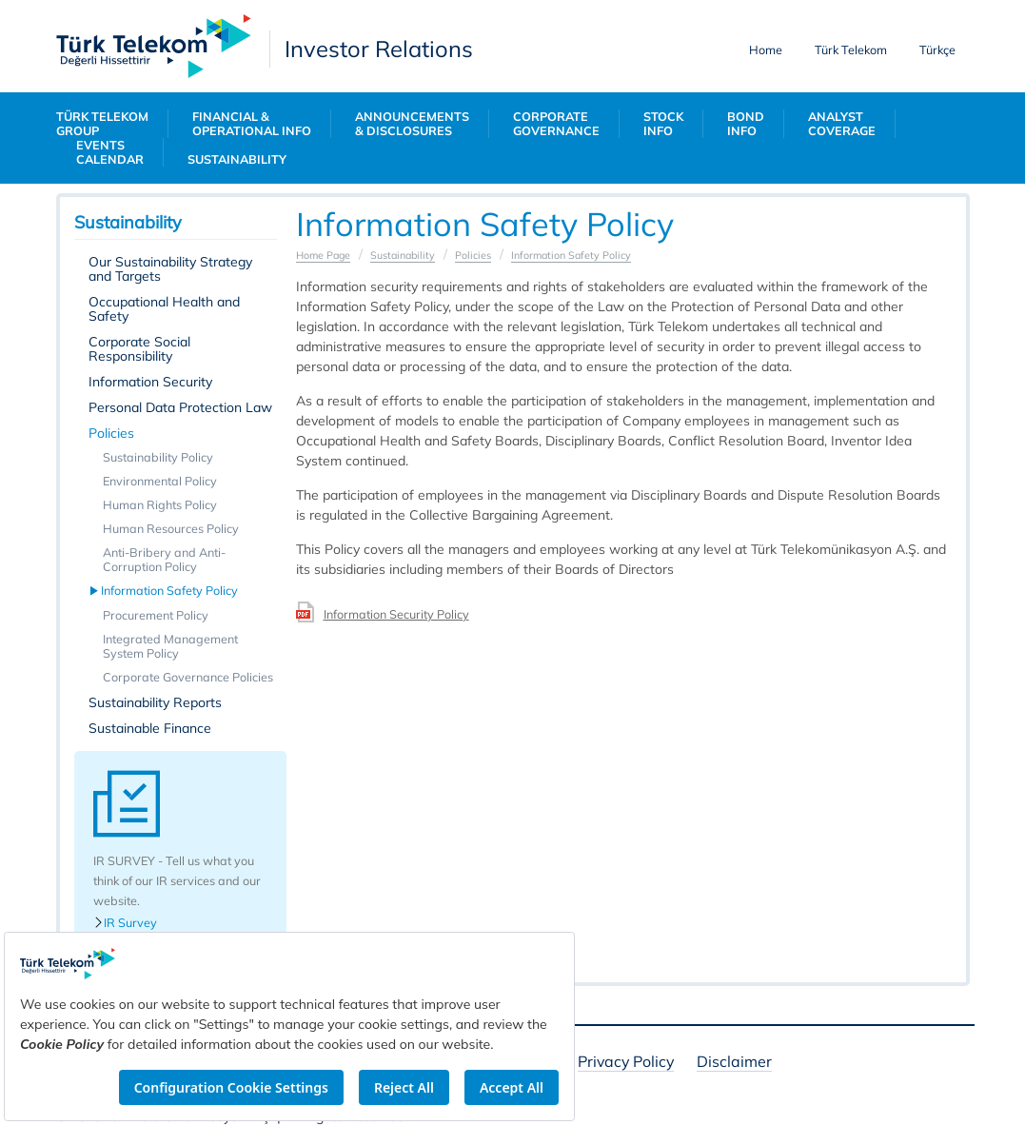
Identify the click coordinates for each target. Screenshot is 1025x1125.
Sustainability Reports (155, 702)
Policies (111, 433)
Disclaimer (734, 1063)
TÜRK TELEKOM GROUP (102, 123)
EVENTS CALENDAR (110, 152)
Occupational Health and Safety (164, 309)
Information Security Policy (396, 614)
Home (765, 49)
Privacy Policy (626, 1063)
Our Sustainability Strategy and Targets (170, 269)
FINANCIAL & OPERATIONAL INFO (251, 123)
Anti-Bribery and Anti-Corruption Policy (164, 559)
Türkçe (937, 49)
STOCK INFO (663, 123)
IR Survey (125, 923)
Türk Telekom (851, 49)
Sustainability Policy (158, 456)
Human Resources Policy (171, 528)
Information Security (150, 381)
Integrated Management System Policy (170, 646)
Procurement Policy (155, 614)
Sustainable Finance (150, 728)
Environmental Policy (160, 480)
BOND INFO (745, 123)
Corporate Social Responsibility (139, 349)
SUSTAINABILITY (236, 159)
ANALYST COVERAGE (842, 123)
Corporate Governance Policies (188, 676)
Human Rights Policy (160, 504)
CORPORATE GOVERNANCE (556, 123)
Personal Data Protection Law (180, 407)
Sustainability (402, 255)
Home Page (323, 255)
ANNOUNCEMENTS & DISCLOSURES (412, 123)
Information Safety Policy (170, 590)
